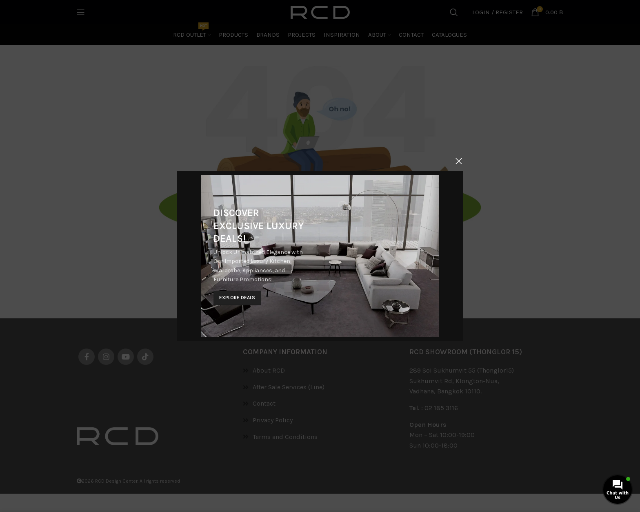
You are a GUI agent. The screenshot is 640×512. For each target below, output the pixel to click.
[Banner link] (320, 256)
